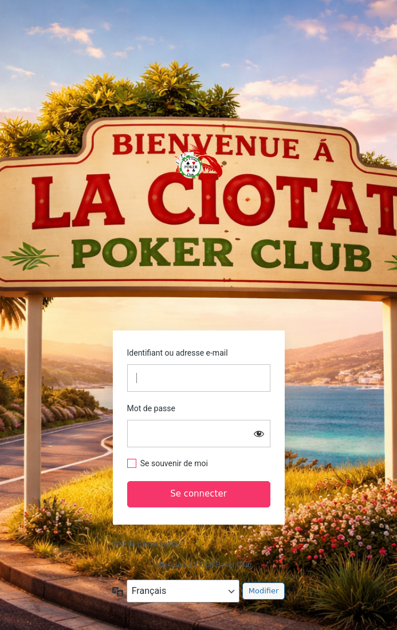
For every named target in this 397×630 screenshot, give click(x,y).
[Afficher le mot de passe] (258, 433)
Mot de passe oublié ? (149, 544)
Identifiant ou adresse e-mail (177, 352)
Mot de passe (151, 408)
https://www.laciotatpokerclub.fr (199, 166)
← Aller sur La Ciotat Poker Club (198, 564)
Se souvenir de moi (174, 463)
